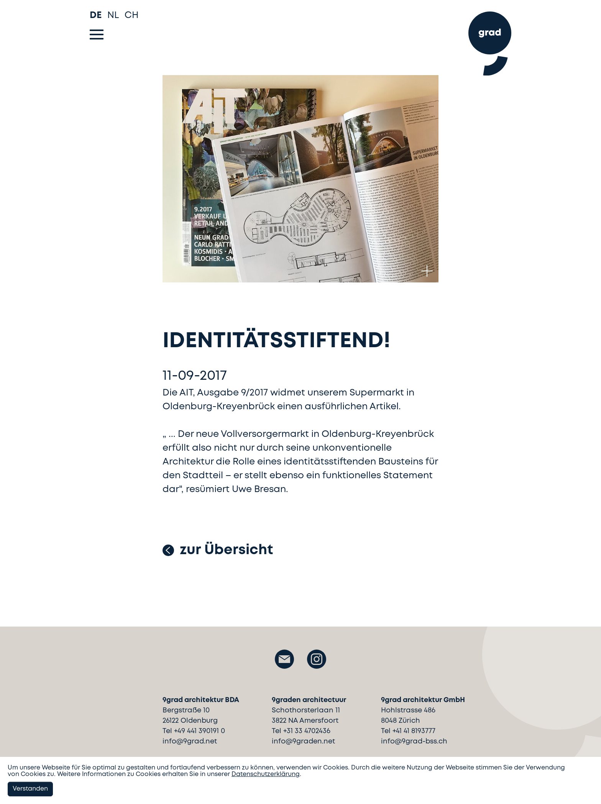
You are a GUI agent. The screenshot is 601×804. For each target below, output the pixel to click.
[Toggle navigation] (96, 34)
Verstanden (30, 789)
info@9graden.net (303, 741)
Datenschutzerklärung (266, 774)
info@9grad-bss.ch (414, 741)
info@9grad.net (190, 741)
